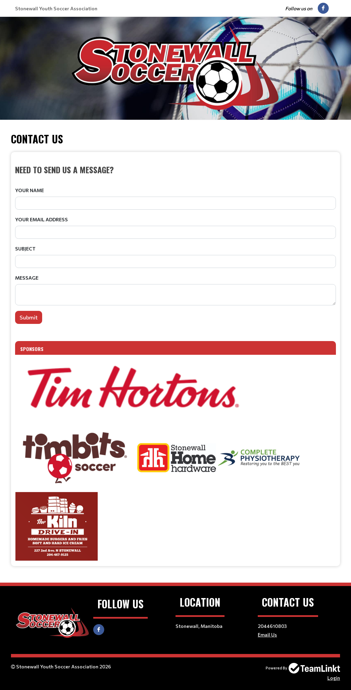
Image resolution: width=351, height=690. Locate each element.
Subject (25, 249)
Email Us (267, 635)
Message (26, 278)
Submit (29, 317)
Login (333, 678)
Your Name (29, 190)
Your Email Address (41, 219)
